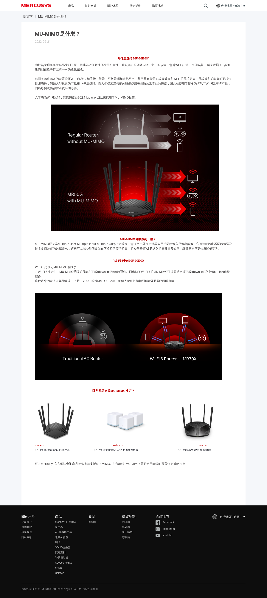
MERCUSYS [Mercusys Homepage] (36, 5)
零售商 (126, 537)
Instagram (165, 528)
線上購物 (127, 531)
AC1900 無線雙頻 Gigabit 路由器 (52, 450)
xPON (58, 567)
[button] (231, 5)
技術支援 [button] (90, 5)
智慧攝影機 (61, 557)
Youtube (164, 535)
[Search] (205, 5)
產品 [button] (71, 5)
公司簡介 (26, 521)
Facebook (165, 522)
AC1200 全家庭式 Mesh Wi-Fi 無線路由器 (116, 450)
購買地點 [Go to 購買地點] (157, 5)
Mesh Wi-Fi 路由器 (66, 521)
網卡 (57, 542)
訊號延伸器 (61, 537)
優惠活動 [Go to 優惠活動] (135, 5)
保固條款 (26, 526)
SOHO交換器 (63, 547)
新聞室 (28, 16)
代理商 (126, 521)
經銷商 (126, 526)
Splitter (59, 572)
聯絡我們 (26, 531)
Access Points (63, 562)
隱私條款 (26, 537)
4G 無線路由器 (63, 531)
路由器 (59, 526)
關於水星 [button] (113, 5)
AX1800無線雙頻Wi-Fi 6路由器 (194, 450)
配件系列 (60, 552)
